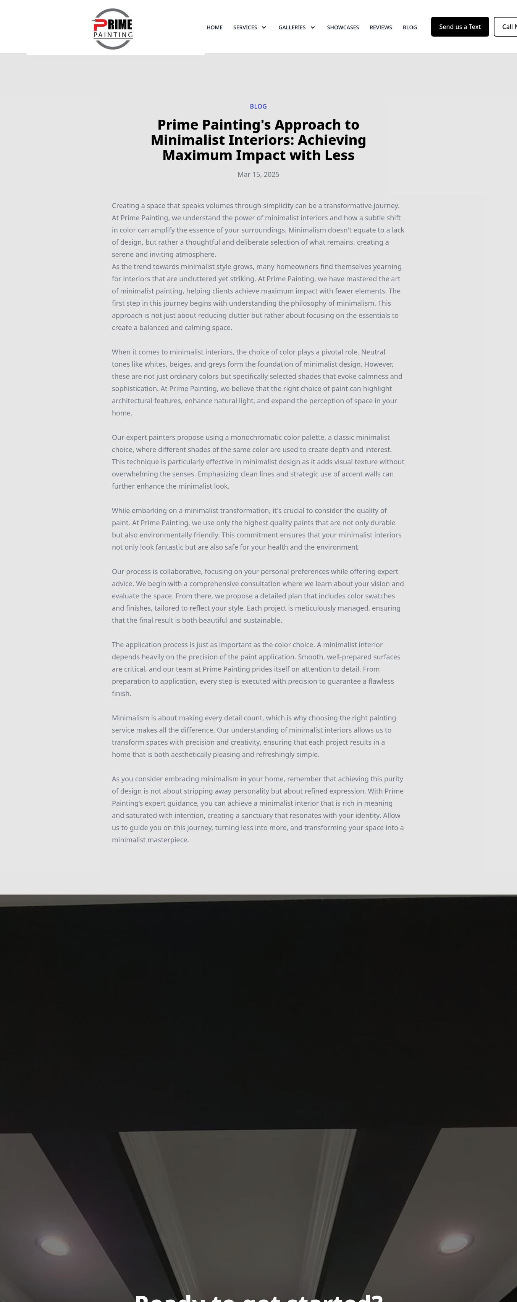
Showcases (343, 34)
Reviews (381, 34)
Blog (410, 34)
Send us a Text (460, 33)
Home (215, 34)
